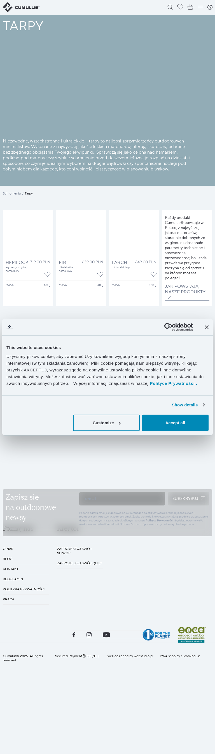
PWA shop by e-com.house (180, 746)
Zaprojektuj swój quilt (79, 653)
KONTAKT (10, 659)
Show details (185, 404)
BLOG (7, 649)
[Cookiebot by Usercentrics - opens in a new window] (168, 327)
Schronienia (12, 193)
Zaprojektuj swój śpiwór (74, 640)
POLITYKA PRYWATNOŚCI (24, 679)
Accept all (175, 422)
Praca (8, 689)
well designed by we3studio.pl (130, 746)
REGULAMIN (13, 669)
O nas (8, 638)
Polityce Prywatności (159, 565)
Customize (107, 422)
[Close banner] (207, 327)
